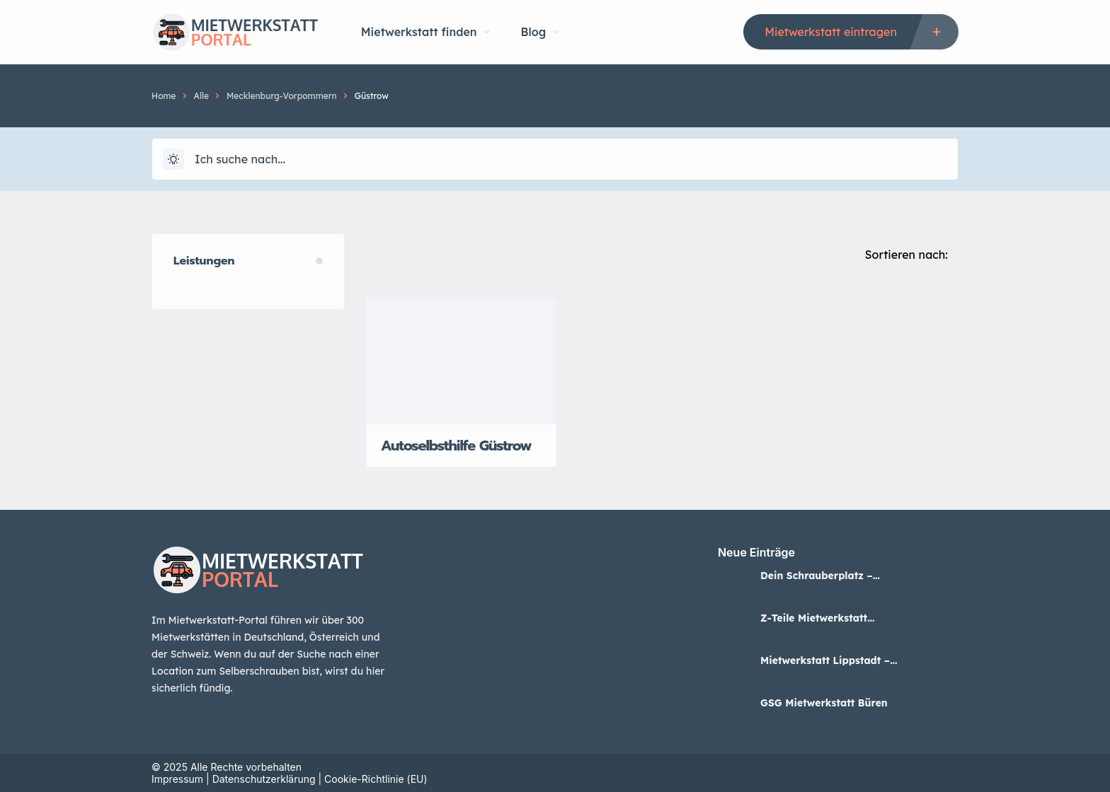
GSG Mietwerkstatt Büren (824, 703)
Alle (201, 96)
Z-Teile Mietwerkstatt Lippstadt (813, 618)
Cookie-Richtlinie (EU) (376, 779)
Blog (540, 32)
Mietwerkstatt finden (425, 32)
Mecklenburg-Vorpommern (282, 96)
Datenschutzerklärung (264, 779)
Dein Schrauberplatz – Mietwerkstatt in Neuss (818, 576)
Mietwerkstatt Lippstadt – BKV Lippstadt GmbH (825, 660)
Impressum (177, 779)
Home (163, 96)
